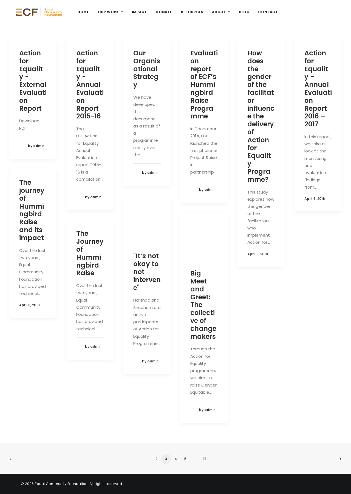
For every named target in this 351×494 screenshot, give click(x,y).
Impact (161, 15)
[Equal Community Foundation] (51, 15)
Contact (290, 15)
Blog (266, 15)
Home (105, 15)
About (243, 15)
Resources (214, 15)
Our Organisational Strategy (146, 69)
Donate (186, 15)
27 (204, 458)
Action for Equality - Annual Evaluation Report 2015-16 (90, 85)
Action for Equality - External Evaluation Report (33, 81)
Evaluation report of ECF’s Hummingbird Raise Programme (204, 85)
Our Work (132, 15)
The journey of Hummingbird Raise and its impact (31, 210)
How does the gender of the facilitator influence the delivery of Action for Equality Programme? (260, 116)
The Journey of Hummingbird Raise (90, 253)
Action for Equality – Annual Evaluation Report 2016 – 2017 (318, 89)
